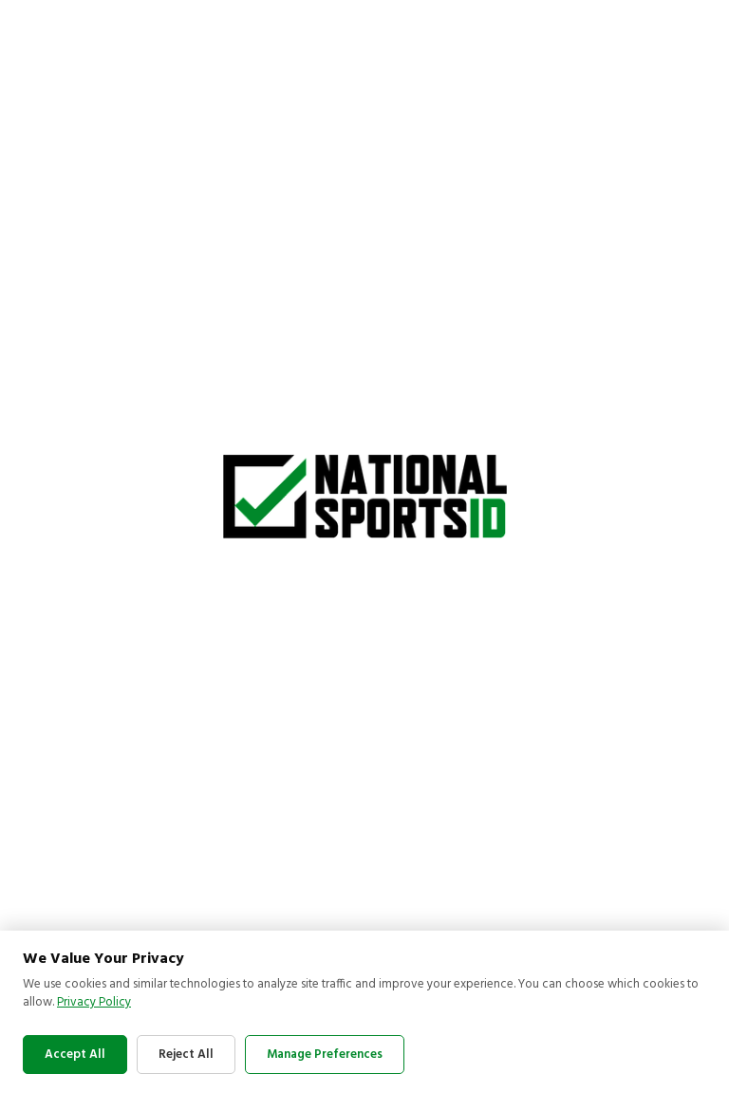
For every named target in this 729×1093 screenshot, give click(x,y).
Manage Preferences (325, 1055)
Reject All (186, 1055)
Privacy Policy (94, 1002)
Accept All (75, 1055)
